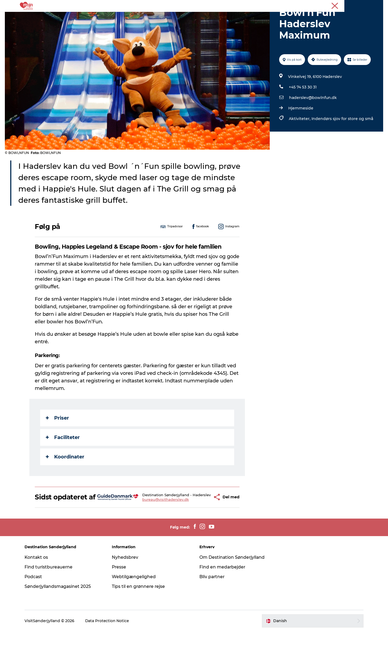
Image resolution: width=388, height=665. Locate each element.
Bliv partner (212, 610)
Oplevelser (131, 17)
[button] (199, 526)
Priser (57, 444)
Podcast (36, 610)
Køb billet (218, 17)
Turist (344, 5)
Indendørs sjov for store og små (342, 144)
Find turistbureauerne (51, 600)
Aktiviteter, (300, 144)
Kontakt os (39, 590)
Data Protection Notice (110, 654)
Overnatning (162, 17)
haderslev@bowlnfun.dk (313, 123)
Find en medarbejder (222, 600)
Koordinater (65, 482)
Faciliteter (63, 463)
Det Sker (192, 17)
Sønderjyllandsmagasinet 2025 (61, 619)
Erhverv (360, 5)
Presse (377, 5)
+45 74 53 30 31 (302, 112)
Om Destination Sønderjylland (232, 590)
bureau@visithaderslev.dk (157, 531)
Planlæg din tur (252, 17)
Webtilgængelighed (135, 610)
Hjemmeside (300, 133)
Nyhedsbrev (126, 590)
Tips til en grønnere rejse (140, 619)
